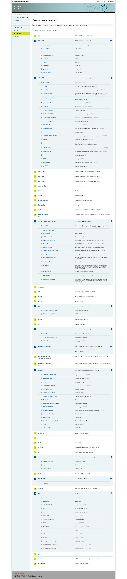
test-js (44, 522)
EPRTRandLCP (43, 214)
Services (16, 36)
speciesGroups (47, 468)
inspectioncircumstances (50, 337)
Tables (15, 24)
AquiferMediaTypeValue (49, 374)
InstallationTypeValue (49, 262)
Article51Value (47, 225)
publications (42, 478)
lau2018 (40, 447)
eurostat (41, 287)
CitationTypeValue (48, 378)
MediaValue (46, 399)
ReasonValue (46, 275)
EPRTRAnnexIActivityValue (50, 250)
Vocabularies (18, 33)
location (45, 52)
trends (44, 158)
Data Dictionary (27, 14)
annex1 (45, 333)
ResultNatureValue (48, 410)
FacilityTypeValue (47, 254)
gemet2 (40, 301)
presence (45, 58)
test (39, 493)
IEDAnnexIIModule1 (44, 346)
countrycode (46, 45)
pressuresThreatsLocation (50, 135)
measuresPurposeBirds (49, 117)
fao (39, 291)
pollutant (45, 340)
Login (99, 1)
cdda (39, 190)
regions (45, 465)
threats (45, 155)
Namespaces (17, 40)
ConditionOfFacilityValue (49, 240)
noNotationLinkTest (48, 519)
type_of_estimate (47, 69)
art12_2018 (41, 78)
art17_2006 (41, 171)
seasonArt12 (46, 147)
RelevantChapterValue (49, 279)
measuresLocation (48, 113)
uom (39, 554)
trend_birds (46, 65)
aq (39, 36)
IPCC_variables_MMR (49, 314)
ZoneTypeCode (47, 427)
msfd (39, 457)
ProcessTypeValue (48, 406)
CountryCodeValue (48, 243)
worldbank (41, 563)
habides (40, 319)
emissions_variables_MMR (50, 310)
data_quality (46, 48)
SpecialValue (46, 417)
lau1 (39, 438)
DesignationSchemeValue (50, 382)
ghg (39, 306)
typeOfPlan (46, 166)
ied (39, 329)
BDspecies (46, 82)
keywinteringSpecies (48, 102)
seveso (40, 488)
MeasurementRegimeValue (50, 396)
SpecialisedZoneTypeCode (50, 414)
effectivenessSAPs (48, 98)
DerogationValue (47, 247)
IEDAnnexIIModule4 (44, 363)
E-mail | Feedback (19, 573)
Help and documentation (21, 17)
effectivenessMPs (47, 93)
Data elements (18, 27)
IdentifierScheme (47, 389)
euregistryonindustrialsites (47, 221)
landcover (41, 433)
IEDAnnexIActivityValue (49, 257)
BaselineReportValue (48, 230)
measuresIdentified (48, 110)
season (45, 62)
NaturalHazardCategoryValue (51, 403)
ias (39, 324)
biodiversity (42, 186)
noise (40, 474)
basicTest (45, 498)
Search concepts (53, 30)
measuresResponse (48, 121)
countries (45, 89)
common (41, 195)
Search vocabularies (40, 30)
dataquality (41, 205)
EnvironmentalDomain (49, 385)
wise (39, 559)
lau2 (39, 442)
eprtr (39, 210)
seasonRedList (47, 151)
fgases (40, 296)
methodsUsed (46, 124)
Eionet (20, 14)
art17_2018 (41, 181)
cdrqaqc (45, 86)
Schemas (16, 30)
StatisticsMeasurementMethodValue (53, 420)
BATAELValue (46, 233)
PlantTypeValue (47, 271)
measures (45, 106)
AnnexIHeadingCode (48, 351)
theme (44, 424)
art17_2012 (41, 176)
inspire (40, 370)
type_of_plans (47, 72)
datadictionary (43, 200)
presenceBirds (47, 132)
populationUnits (47, 128)
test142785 (46, 526)
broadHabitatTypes (48, 461)
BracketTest (46, 501)
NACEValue (46, 265)
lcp (39, 452)
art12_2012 (41, 40)
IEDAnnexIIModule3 (44, 357)
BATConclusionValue (48, 237)
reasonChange (47, 143)
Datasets (16, 20)
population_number (48, 55)
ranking (45, 139)
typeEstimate (46, 162)
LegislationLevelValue (49, 392)
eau (44, 508)
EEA (21, 1)
